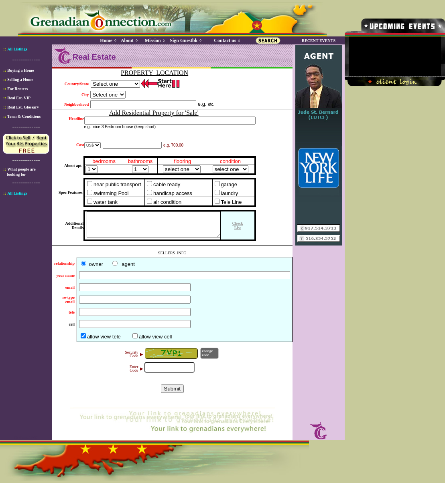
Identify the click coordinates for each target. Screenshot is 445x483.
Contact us (225, 38)
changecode (207, 355)
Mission (153, 38)
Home (106, 38)
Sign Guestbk (185, 38)
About (127, 38)
